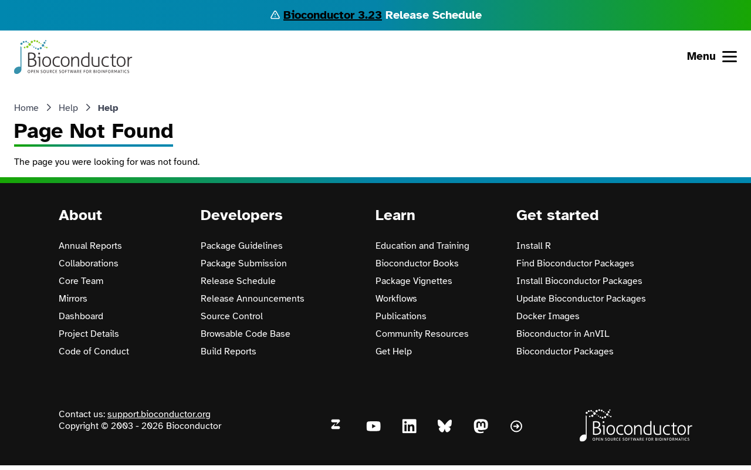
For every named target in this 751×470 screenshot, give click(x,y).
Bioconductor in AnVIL (563, 334)
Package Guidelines (242, 246)
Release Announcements (253, 299)
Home (26, 108)
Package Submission (244, 263)
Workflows (396, 299)
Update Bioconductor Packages (581, 299)
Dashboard (81, 316)
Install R (533, 246)
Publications (401, 316)
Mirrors (73, 299)
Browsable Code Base (245, 334)
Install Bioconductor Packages (579, 281)
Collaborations (89, 263)
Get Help (394, 351)
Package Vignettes (414, 281)
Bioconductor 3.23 (332, 15)
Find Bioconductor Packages (575, 263)
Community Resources (422, 334)
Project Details (89, 334)
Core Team (81, 281)
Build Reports (228, 351)
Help (68, 108)
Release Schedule (238, 281)
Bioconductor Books (417, 263)
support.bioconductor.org (159, 414)
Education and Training (422, 246)
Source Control (232, 316)
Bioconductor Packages (565, 351)
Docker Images (548, 316)
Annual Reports (90, 246)
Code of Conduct (94, 351)
